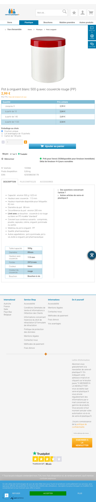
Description (9, 182)
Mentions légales (31, 336)
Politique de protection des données (34, 330)
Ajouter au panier (52, 146)
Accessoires (46, 182)
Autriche (7, 304)
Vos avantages (54, 323)
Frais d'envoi (29, 348)
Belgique (7, 314)
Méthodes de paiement (34, 344)
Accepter (48, 493)
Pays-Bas (8, 312)
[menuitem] (5, 2)
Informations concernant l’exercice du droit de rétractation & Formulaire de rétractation (35, 321)
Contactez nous (31, 340)
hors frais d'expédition (52, 475)
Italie (6, 309)
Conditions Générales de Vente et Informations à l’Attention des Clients (34, 310)
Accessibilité (29, 304)
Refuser (16, 493)
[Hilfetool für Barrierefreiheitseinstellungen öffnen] (92, 255)
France (7, 306)
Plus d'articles (28, 182)
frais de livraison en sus (17, 97)
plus (80, 493)
